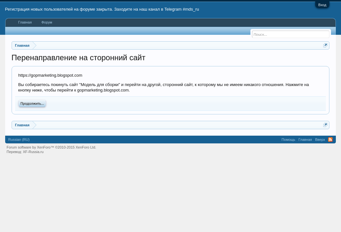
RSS (330, 139)
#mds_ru (191, 9)
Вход (322, 5)
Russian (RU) (19, 139)
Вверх (320, 139)
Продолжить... (32, 103)
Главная (25, 22)
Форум (46, 22)
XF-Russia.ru (33, 152)
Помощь (288, 139)
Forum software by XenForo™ (51, 147)
